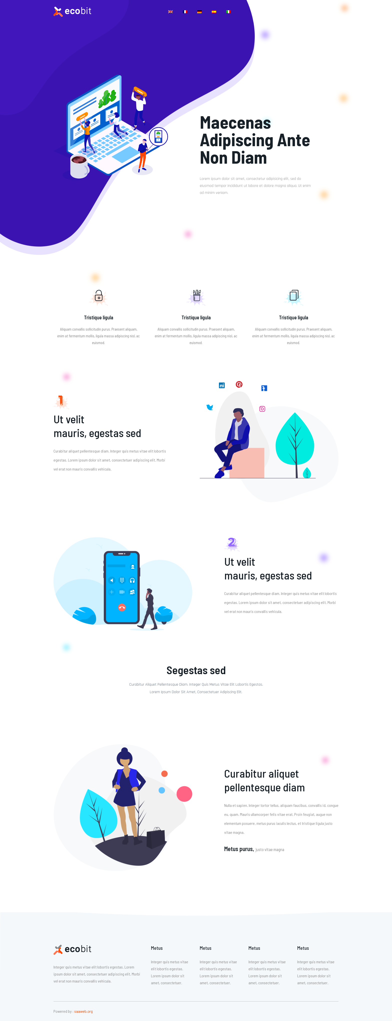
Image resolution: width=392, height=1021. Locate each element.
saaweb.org (83, 1011)
